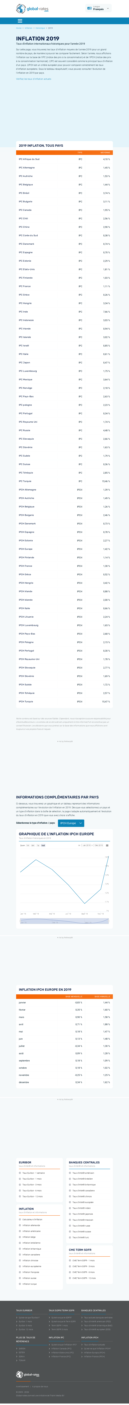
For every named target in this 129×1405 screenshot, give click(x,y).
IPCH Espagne (26, 532)
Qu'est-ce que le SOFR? (60, 1318)
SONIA (20, 1356)
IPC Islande (25, 337)
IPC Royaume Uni (28, 422)
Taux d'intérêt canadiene (82, 1191)
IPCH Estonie (26, 540)
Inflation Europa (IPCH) (93, 1353)
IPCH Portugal (26, 650)
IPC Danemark (26, 244)
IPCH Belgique (26, 506)
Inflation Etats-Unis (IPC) (61, 1353)
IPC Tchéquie (26, 472)
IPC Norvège (25, 388)
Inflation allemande (29, 1225)
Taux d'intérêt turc (79, 1237)
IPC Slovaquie (26, 438)
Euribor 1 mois (24, 1321)
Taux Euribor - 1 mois (30, 1179)
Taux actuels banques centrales (96, 1318)
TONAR (20, 1360)
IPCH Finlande (26, 557)
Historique (40, 28)
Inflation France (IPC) (60, 1356)
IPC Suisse (24, 464)
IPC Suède (24, 455)
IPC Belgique (26, 184)
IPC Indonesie (26, 320)
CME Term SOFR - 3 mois (82, 1266)
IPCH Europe (26, 549)
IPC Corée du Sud (28, 235)
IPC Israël (24, 345)
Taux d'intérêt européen (81, 1202)
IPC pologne (25, 405)
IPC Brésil (24, 193)
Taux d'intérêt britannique (82, 1185)
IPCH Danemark (27, 523)
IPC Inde (23, 311)
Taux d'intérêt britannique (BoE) (96, 1325)
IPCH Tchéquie (26, 693)
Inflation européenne (30, 1266)
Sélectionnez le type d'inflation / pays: (35, 823)
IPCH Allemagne (27, 489)
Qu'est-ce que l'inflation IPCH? (96, 1348)
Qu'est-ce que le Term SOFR (62, 1321)
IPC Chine (24, 227)
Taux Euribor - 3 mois (30, 1185)
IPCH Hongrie (26, 583)
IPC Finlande (26, 277)
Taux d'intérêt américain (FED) (96, 1321)
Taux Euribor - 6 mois (30, 1191)
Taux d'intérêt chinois (80, 1196)
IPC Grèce (24, 294)
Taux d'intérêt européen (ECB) (96, 1329)
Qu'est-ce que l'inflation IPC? (63, 1345)
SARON (20, 1348)
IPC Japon (24, 362)
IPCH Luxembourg (29, 625)
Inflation (28, 28)
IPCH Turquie (26, 701)
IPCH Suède (25, 684)
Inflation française (29, 1272)
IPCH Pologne (26, 642)
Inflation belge (27, 1237)
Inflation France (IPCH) (93, 1356)
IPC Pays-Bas (26, 396)
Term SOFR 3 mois (58, 1329)
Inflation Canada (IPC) (60, 1348)
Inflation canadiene (29, 1255)
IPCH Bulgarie (26, 515)
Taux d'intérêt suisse (80, 1232)
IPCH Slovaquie (27, 667)
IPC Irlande (25, 328)
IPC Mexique (25, 379)
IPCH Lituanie (26, 616)
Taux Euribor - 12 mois (31, 1196)
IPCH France (25, 566)
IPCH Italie (24, 608)
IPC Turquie (25, 481)
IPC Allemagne (27, 167)
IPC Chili (23, 218)
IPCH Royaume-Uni (29, 659)
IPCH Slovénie (26, 676)
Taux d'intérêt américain (81, 1173)
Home (18, 28)
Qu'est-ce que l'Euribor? (27, 1318)
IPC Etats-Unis (27, 269)
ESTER (20, 1352)
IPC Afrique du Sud (29, 159)
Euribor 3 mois (24, 1325)
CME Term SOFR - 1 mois (82, 1260)
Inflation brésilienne (29, 1243)
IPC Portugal (25, 413)
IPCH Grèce (25, 574)
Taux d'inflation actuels (93, 1345)
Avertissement (22, 1386)
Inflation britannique (30, 1249)
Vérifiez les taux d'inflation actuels (33, 79)
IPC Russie (24, 430)
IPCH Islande (26, 600)
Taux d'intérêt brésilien (81, 1179)
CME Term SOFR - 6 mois (82, 1272)
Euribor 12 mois (24, 1329)
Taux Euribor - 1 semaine (32, 1173)
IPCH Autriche (26, 498)
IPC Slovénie (25, 447)
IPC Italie (23, 354)
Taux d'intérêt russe (79, 1226)
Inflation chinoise (28, 1260)
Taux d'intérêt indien (80, 1208)
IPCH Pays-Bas (27, 633)
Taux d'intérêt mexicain (81, 1220)
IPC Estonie (25, 261)
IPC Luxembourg (28, 371)
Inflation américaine (30, 1231)
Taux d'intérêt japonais (81, 1214)
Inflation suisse (27, 1278)
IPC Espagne (26, 252)
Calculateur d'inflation (30, 1219)
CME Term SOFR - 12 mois (82, 1278)
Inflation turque (28, 1284)
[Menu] (20, 21)
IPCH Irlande (25, 591)
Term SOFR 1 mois (58, 1325)
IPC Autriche (26, 176)
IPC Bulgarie (25, 201)
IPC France (25, 286)
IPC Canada (25, 210)
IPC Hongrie (25, 303)
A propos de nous (40, 1386)
